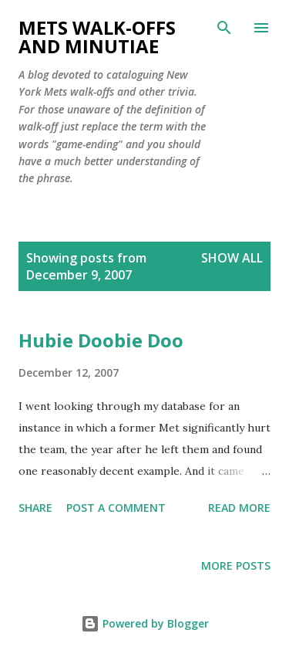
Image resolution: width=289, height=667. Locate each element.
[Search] (224, 28)
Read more (239, 507)
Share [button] (35, 507)
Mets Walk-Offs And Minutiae (97, 37)
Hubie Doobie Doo (100, 340)
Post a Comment (116, 507)
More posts (236, 565)
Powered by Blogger (145, 623)
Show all (232, 257)
